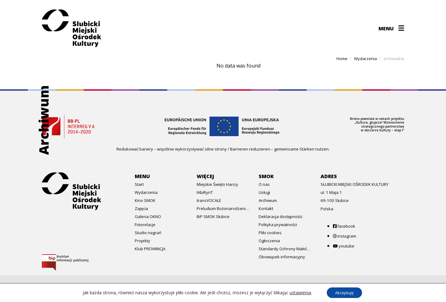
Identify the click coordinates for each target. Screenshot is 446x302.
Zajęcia (141, 208)
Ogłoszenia (269, 240)
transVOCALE (209, 200)
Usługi (264, 192)
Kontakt (266, 208)
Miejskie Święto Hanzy (217, 184)
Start (139, 184)
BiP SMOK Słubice (213, 216)
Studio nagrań (148, 232)
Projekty (142, 240)
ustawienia (298, 292)
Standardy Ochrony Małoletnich (285, 249)
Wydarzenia (146, 192)
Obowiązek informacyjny (282, 257)
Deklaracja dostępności (280, 216)
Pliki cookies (270, 232)
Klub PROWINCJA (150, 249)
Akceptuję (344, 292)
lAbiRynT (205, 192)
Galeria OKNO (148, 216)
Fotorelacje (145, 224)
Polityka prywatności (278, 224)
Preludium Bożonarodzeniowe (223, 208)
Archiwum (268, 200)
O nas (264, 184)
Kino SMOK (145, 200)
